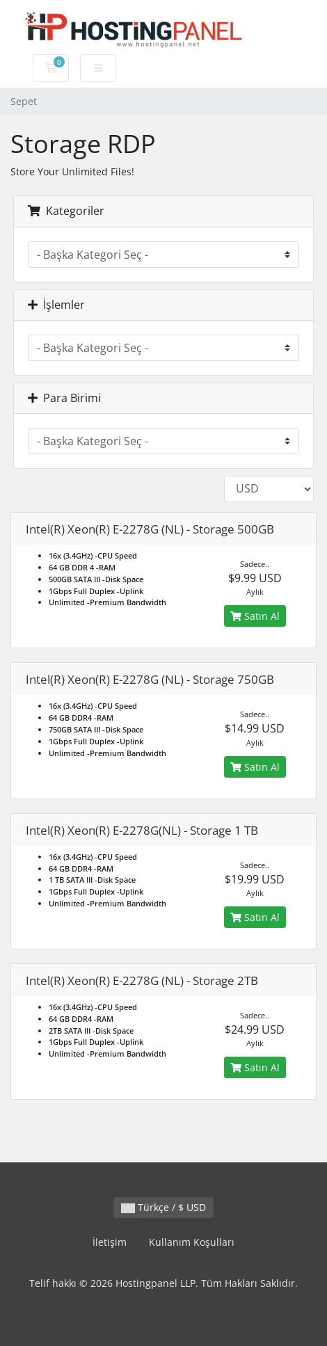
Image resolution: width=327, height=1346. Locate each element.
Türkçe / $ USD (163, 1207)
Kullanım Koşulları (191, 1242)
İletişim (110, 1242)
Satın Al (255, 616)
